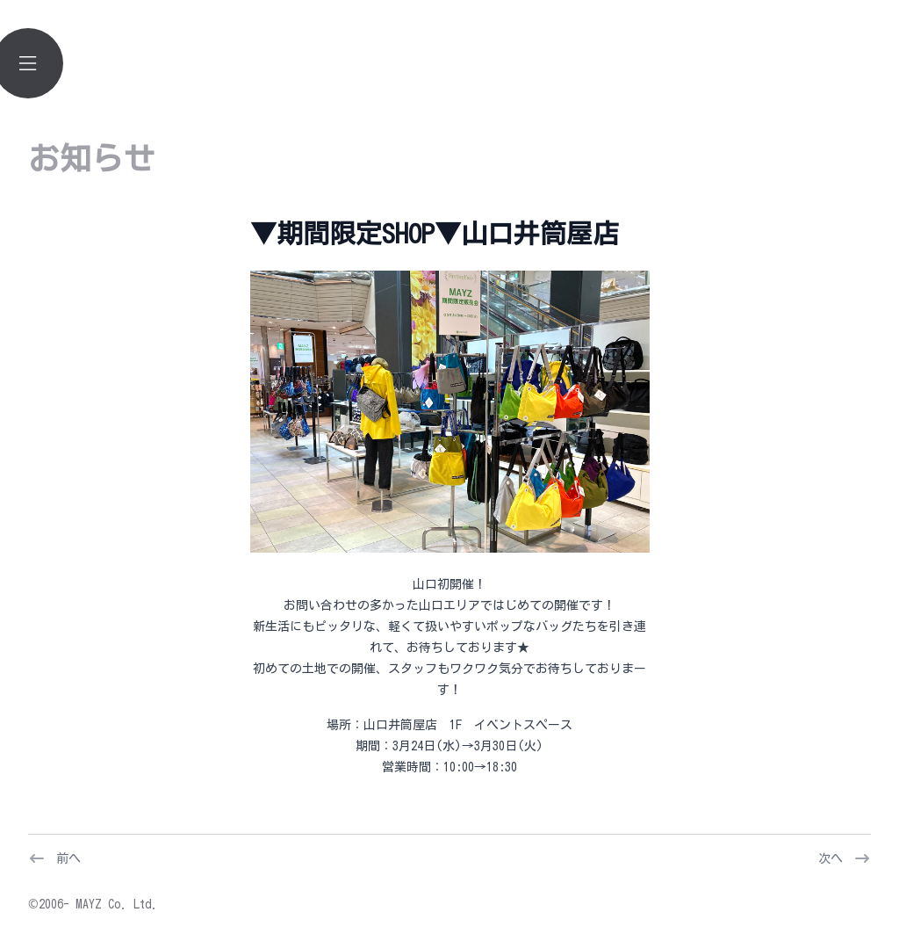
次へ (830, 858)
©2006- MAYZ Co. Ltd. (93, 904)
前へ (68, 858)
